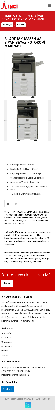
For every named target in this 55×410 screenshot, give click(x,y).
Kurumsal (6, 338)
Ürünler (20, 24)
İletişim (7, 283)
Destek (4, 351)
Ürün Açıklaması (8, 203)
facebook (7, 389)
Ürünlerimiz (6, 342)
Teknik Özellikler (16, 203)
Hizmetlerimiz (8, 346)
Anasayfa (7, 24)
